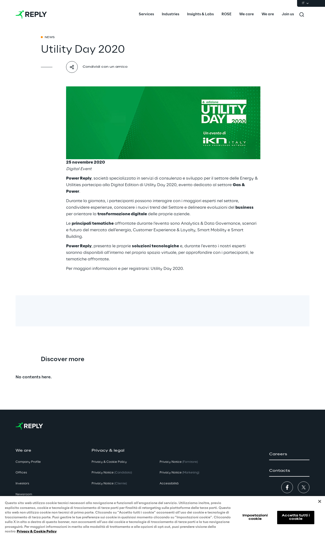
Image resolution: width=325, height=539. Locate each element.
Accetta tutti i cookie (296, 520)
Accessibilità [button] (169, 483)
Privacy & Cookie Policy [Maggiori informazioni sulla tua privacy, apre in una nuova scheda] (37, 535)
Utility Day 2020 (160, 185)
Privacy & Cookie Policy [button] (109, 462)
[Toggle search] (301, 14)
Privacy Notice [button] (112, 472)
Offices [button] (21, 472)
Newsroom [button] (24, 494)
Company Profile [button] (28, 462)
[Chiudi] (319, 505)
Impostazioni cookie (255, 520)
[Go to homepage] (31, 14)
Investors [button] (22, 483)
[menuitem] (146, 14)
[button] (289, 454)
